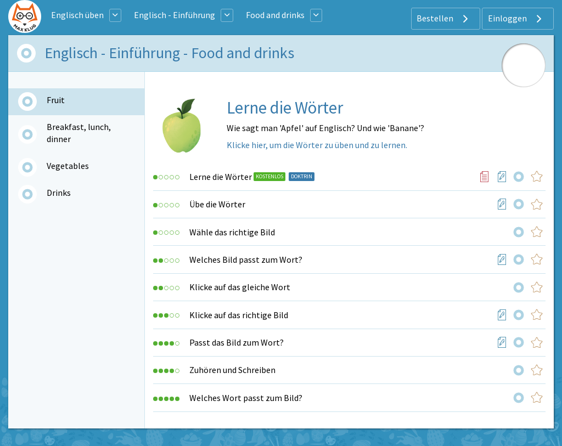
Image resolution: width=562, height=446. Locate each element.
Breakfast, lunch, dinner (79, 132)
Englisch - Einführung (174, 14)
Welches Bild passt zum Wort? (245, 259)
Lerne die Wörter (220, 176)
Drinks (59, 192)
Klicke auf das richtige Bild (238, 314)
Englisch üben (77, 14)
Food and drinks (275, 14)
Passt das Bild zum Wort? (236, 342)
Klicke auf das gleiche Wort (239, 286)
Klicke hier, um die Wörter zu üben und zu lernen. (317, 144)
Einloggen (516, 19)
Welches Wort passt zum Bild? (245, 397)
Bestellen (444, 19)
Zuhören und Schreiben (232, 369)
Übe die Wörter (217, 204)
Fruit (56, 99)
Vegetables (68, 165)
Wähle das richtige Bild (232, 232)
